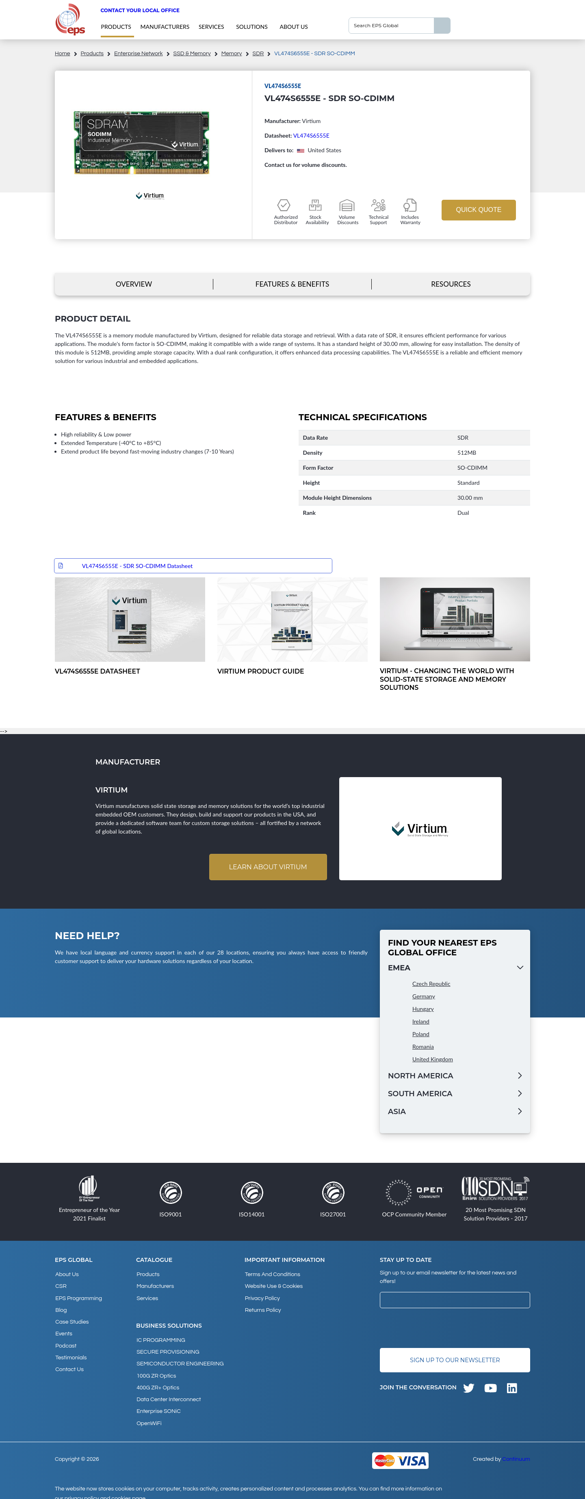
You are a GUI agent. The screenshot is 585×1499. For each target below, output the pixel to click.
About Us (294, 26)
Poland (420, 1034)
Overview (133, 284)
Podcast (65, 1340)
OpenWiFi (148, 1414)
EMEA (399, 968)
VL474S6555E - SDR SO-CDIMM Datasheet (137, 565)
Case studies (71, 1319)
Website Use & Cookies (273, 1286)
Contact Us (69, 1362)
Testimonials (70, 1351)
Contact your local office (140, 10)
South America (420, 1094)
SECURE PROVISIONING (167, 1349)
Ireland (420, 1022)
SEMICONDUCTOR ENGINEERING (179, 1360)
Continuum (516, 1450)
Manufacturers (164, 26)
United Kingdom (432, 1059)
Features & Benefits (292, 284)
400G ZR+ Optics (157, 1382)
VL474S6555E (311, 135)
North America (420, 1076)
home (62, 53)
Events (63, 1330)
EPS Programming (78, 1297)
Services (211, 26)
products (116, 26)
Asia (397, 1112)
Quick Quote (478, 209)
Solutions (252, 26)
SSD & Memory (192, 53)
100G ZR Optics (156, 1371)
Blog (60, 1308)
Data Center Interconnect (168, 1392)
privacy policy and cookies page (105, 1489)
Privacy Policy (262, 1297)
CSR (60, 1286)
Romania (423, 1047)
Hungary (423, 1009)
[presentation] (441, 1328)
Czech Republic (431, 984)
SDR (258, 53)
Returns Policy (263, 1308)
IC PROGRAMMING (160, 1338)
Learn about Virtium (267, 867)
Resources (451, 284)
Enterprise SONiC (158, 1403)
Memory (231, 53)
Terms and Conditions (272, 1275)
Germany (423, 997)
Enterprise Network (138, 53)
